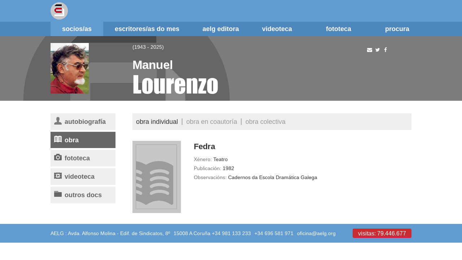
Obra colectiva (265, 121)
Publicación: (207, 168)
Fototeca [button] (344, 28)
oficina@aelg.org (316, 233)
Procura (397, 28)
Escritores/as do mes (147, 28)
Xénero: (203, 159)
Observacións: (210, 177)
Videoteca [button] (282, 28)
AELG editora (220, 28)
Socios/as (77, 28)
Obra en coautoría (211, 121)
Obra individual (157, 121)
